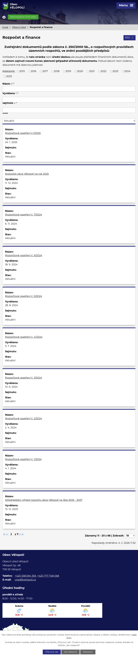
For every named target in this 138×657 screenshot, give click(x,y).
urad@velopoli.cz (25, 579)
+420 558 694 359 (25, 575)
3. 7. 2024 (10, 346)
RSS (129, 37)
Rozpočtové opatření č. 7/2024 (23, 214)
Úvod (5, 27)
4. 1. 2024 (10, 468)
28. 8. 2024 (11, 305)
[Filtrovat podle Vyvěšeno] (69, 99)
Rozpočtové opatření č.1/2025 (23, 133)
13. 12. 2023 (11, 509)
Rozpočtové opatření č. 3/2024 (23, 377)
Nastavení (88, 652)
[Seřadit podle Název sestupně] (13, 83)
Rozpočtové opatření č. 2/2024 (23, 418)
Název (7, 83)
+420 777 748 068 (48, 575)
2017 (45, 71)
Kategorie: (8, 71)
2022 (103, 71)
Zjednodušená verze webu (23, 17)
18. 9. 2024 (11, 264)
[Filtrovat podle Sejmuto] (69, 110)
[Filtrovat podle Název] (69, 89)
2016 (33, 71)
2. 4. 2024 (11, 427)
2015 (22, 71)
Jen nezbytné (70, 652)
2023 (115, 71)
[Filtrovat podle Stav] (69, 120)
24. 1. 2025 (11, 142)
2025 (9, 76)
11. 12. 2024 (11, 182)
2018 (56, 71)
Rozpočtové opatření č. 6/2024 (23, 255)
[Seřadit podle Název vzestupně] (13, 82)
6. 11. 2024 (11, 223)
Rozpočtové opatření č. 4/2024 (23, 337)
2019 (68, 71)
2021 (92, 71)
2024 (127, 71)
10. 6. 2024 (11, 386)
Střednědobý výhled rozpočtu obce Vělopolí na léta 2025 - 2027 (43, 500)
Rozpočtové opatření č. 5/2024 (23, 296)
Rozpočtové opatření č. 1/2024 (23, 459)
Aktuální (10, 156)
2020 (80, 71)
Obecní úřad (19, 27)
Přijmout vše (52, 652)
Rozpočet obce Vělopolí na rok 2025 (27, 173)
